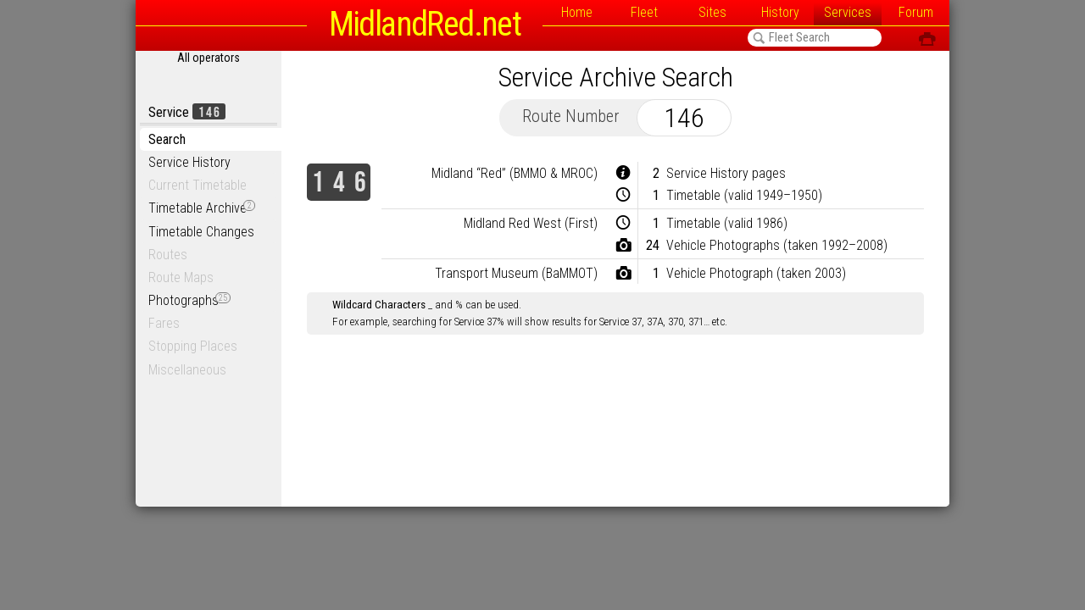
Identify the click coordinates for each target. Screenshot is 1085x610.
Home (577, 12)
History (780, 12)
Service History (189, 162)
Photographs (189, 300)
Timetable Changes (201, 232)
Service (186, 112)
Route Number (571, 116)
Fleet (644, 12)
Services (847, 12)
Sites (712, 12)
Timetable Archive (201, 208)
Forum (916, 12)
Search (167, 139)
